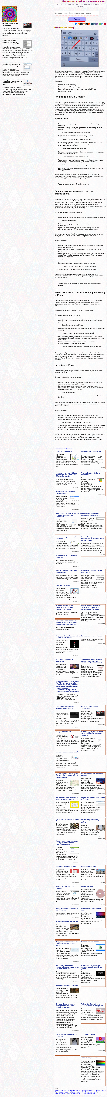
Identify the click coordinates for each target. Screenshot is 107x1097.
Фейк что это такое (63, 585)
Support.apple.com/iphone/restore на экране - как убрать (68, 636)
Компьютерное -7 (91, 1092)
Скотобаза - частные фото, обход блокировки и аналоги (17, 87)
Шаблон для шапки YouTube (66, 866)
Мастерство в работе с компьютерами (84, 1)
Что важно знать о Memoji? (67, 85)
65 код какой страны (63, 732)
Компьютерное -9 (74, 1093)
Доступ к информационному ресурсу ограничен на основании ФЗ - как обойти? (92, 661)
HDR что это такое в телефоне (67, 985)
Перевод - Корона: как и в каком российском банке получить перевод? (65, 1005)
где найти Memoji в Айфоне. (79, 184)
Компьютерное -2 (74, 1090)
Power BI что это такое (64, 451)
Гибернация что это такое (90, 942)
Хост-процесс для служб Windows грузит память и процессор (65, 708)
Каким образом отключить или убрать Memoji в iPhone (77, 89)
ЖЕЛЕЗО (60, 5)
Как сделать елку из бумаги (91, 636)
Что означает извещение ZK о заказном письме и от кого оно (67, 798)
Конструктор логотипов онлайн (67, 752)
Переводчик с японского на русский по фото (66, 492)
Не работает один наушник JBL (67, 921)
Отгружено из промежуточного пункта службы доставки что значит (67, 943)
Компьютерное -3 (88, 1090)
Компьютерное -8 (61, 1093)
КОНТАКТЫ (92, 5)
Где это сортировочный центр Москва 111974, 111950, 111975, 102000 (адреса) (67, 775)
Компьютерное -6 (77, 1092)
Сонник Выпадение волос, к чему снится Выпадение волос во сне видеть (92, 538)
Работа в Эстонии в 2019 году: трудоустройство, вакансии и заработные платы (67, 474)
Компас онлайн (87, 886)
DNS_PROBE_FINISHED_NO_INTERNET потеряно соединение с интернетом (70, 515)
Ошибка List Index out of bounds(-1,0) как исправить (17, 70)
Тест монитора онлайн (89, 1058)
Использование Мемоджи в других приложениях (75, 87)
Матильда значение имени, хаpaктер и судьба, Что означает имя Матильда (91, 607)
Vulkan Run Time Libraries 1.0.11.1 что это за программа (92, 1005)
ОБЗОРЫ (83, 5)
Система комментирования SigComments (63, 448)
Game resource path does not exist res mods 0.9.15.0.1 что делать (92, 967)
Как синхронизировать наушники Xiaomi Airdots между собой (93, 820)
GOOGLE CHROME (71, 5)
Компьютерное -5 (64, 1092)
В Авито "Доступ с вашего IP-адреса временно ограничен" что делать (92, 733)
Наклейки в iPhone (64, 91)
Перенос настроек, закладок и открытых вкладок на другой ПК (17, 50)
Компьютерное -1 (61, 1090)
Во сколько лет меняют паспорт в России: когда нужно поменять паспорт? (67, 967)
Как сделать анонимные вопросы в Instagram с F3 (90, 514)
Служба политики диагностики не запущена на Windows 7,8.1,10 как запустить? (67, 842)
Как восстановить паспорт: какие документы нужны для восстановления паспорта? (66, 622)
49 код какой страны (89, 866)
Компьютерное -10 (88, 1093)
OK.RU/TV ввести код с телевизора (89, 707)
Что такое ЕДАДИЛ (88, 1034)
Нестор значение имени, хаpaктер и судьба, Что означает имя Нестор (65, 607)
